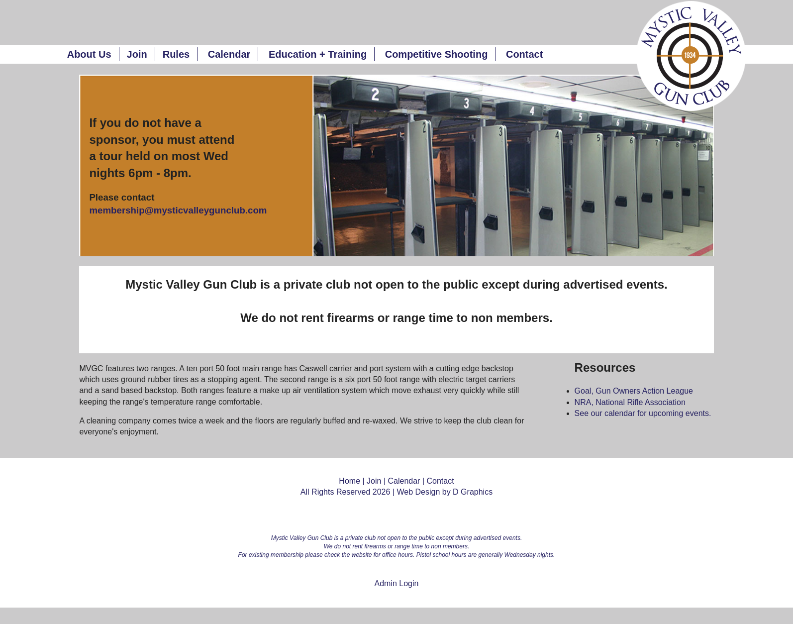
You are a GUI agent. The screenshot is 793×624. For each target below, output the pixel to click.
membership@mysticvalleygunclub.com (178, 210)
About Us (89, 54)
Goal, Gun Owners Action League (634, 391)
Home (349, 481)
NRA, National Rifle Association (630, 402)
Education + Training (318, 54)
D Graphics (473, 492)
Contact (524, 54)
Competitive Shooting (436, 54)
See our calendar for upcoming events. (643, 413)
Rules (176, 54)
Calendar (229, 54)
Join (137, 54)
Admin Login (397, 583)
